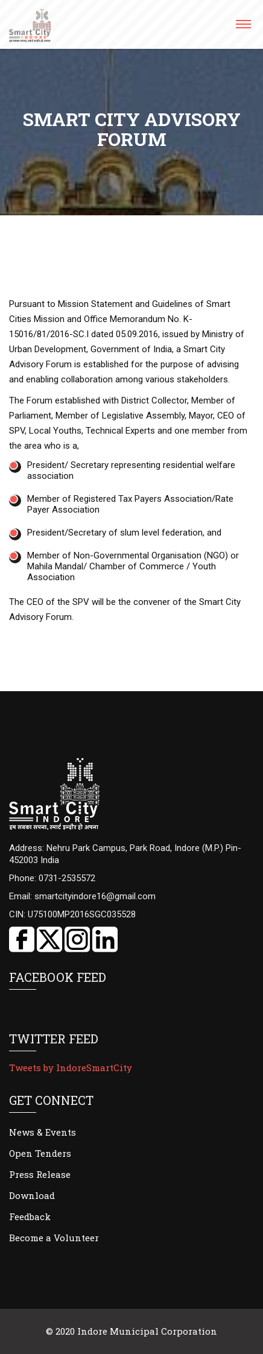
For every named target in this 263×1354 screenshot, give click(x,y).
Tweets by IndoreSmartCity (70, 1067)
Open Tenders (40, 1153)
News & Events (42, 1132)
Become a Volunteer (54, 1238)
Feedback (30, 1216)
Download (32, 1195)
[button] (243, 28)
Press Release (40, 1174)
